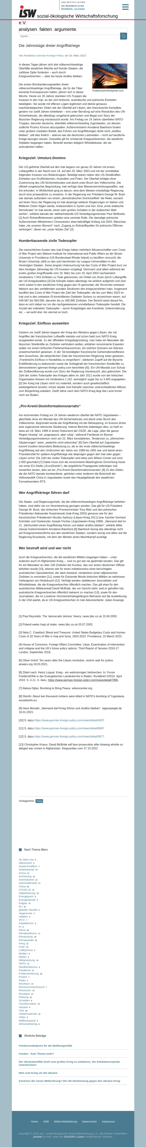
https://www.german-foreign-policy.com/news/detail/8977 (69, 736)
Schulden (24, 1000)
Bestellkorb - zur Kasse (73, 8)
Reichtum (24, 983)
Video (22, 1017)
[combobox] (36, 36)
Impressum (108, 1121)
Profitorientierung (29, 973)
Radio (22, 980)
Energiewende (27, 899)
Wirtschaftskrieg (28, 1023)
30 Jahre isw (26, 859)
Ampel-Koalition (28, 866)
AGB (46, 1121)
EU (21, 906)
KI (20, 926)
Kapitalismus (26, 923)
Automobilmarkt (28, 882)
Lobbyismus (26, 950)
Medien (23, 953)
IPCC (22, 919)
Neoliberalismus (28, 966)
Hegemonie (25, 913)
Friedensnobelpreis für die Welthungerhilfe (45, 1045)
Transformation (27, 1003)
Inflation (23, 916)
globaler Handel (28, 909)
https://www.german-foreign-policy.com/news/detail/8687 (69, 728)
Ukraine (23, 1007)
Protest (23, 976)
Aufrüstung (25, 876)
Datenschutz (89, 1121)
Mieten (23, 956)
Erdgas (23, 903)
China (22, 886)
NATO (22, 963)
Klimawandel (26, 940)
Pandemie (25, 970)
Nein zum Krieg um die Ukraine (38, 1072)
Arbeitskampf (26, 869)
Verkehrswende (28, 1013)
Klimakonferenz (28, 933)
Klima (22, 929)
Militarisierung (27, 960)
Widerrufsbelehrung (65, 1121)
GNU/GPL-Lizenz (74, 1136)
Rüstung (24, 997)
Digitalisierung (27, 893)
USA (21, 1010)
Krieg (39, 801)
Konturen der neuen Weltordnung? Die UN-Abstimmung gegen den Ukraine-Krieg (69, 1080)
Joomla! (37, 1136)
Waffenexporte (27, 1020)
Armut (22, 872)
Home (34, 1121)
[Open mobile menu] (125, 6)
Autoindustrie (26, 879)
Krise (22, 946)
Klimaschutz (26, 936)
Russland (24, 993)
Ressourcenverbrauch (32, 986)
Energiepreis (26, 896)
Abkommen (25, 862)
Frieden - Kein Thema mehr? (36, 1053)
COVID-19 (25, 889)
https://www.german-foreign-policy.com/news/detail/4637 (69, 720)
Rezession (25, 990)
